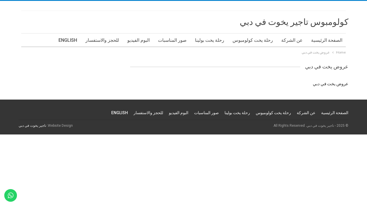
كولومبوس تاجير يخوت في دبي (294, 22)
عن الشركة (292, 40)
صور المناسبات (172, 40)
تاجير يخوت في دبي (32, 126)
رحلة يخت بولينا (209, 40)
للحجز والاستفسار (102, 40)
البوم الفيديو (138, 40)
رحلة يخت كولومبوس (253, 40)
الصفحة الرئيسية (326, 40)
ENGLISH (67, 40)
